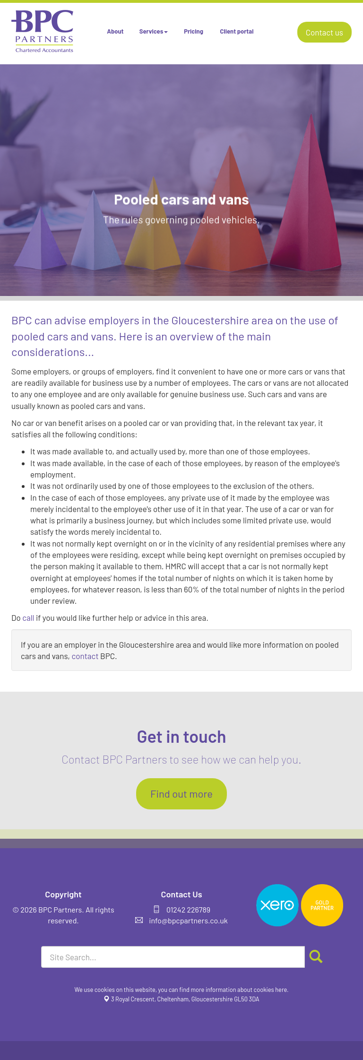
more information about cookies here (239, 989)
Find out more (181, 793)
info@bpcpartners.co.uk (188, 920)
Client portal (237, 31)
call (28, 617)
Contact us (324, 32)
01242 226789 (188, 909)
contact (84, 655)
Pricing (193, 31)
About (115, 31)
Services (153, 31)
